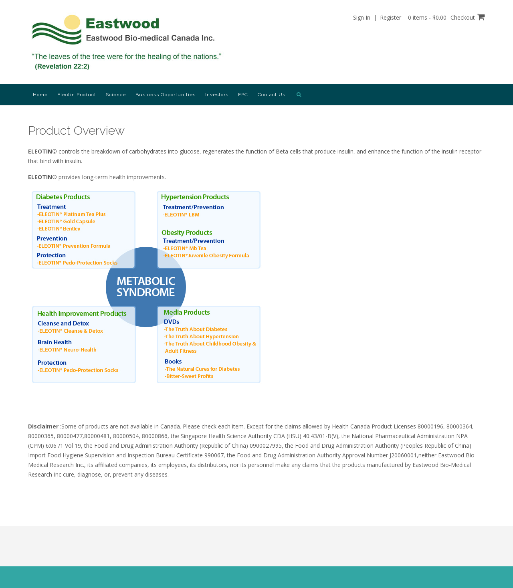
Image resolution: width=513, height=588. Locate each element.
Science (116, 94)
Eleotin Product (76, 94)
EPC (243, 94)
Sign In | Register (377, 17)
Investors (216, 94)
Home (40, 94)
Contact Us (271, 94)
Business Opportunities (165, 94)
